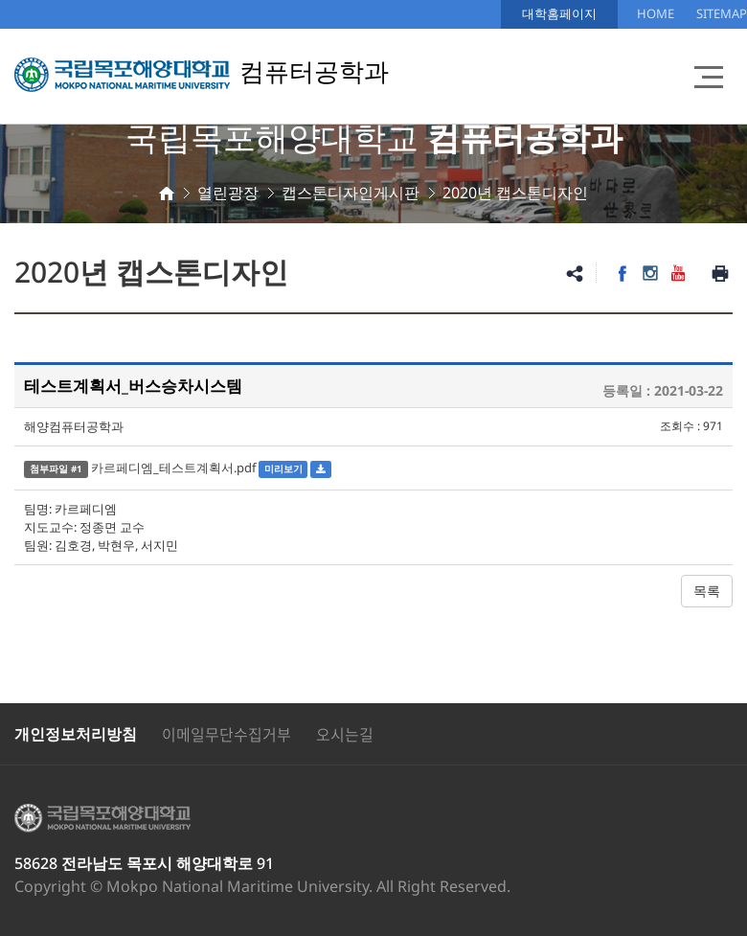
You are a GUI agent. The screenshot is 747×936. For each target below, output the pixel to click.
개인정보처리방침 (75, 733)
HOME (655, 13)
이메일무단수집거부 (226, 733)
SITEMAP (721, 13)
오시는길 (345, 733)
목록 (706, 591)
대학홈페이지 (559, 13)
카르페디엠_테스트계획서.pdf (173, 467)
